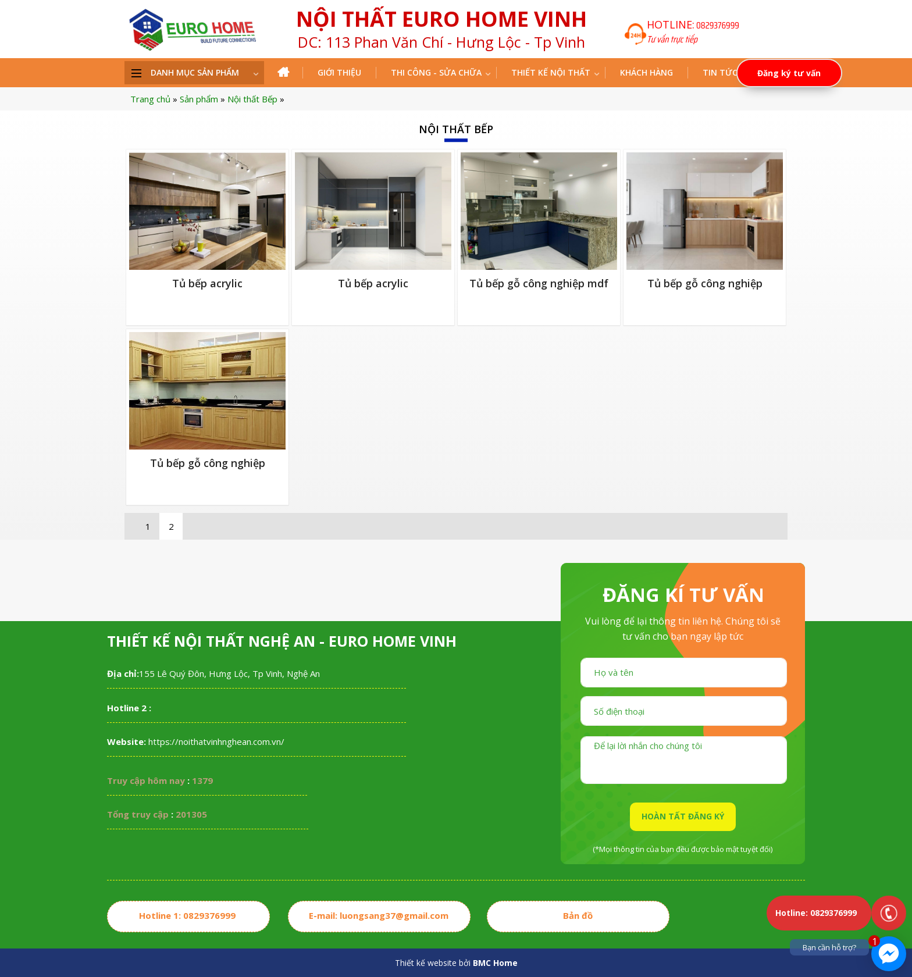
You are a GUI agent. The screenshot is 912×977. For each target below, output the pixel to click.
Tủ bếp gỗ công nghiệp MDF (538, 283)
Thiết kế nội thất (550, 72)
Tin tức (720, 72)
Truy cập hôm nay (146, 780)
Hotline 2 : (129, 708)
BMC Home (495, 962)
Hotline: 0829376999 (816, 912)
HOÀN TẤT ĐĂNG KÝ (683, 816)
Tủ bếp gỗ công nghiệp (705, 283)
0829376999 (717, 25)
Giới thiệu (339, 72)
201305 (191, 814)
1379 (202, 780)
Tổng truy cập (138, 814)
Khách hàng (646, 72)
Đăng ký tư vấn (789, 73)
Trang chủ (150, 99)
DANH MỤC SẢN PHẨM (195, 72)
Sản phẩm (199, 99)
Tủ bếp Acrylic (207, 283)
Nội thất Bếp (252, 99)
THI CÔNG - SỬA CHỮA (436, 72)
